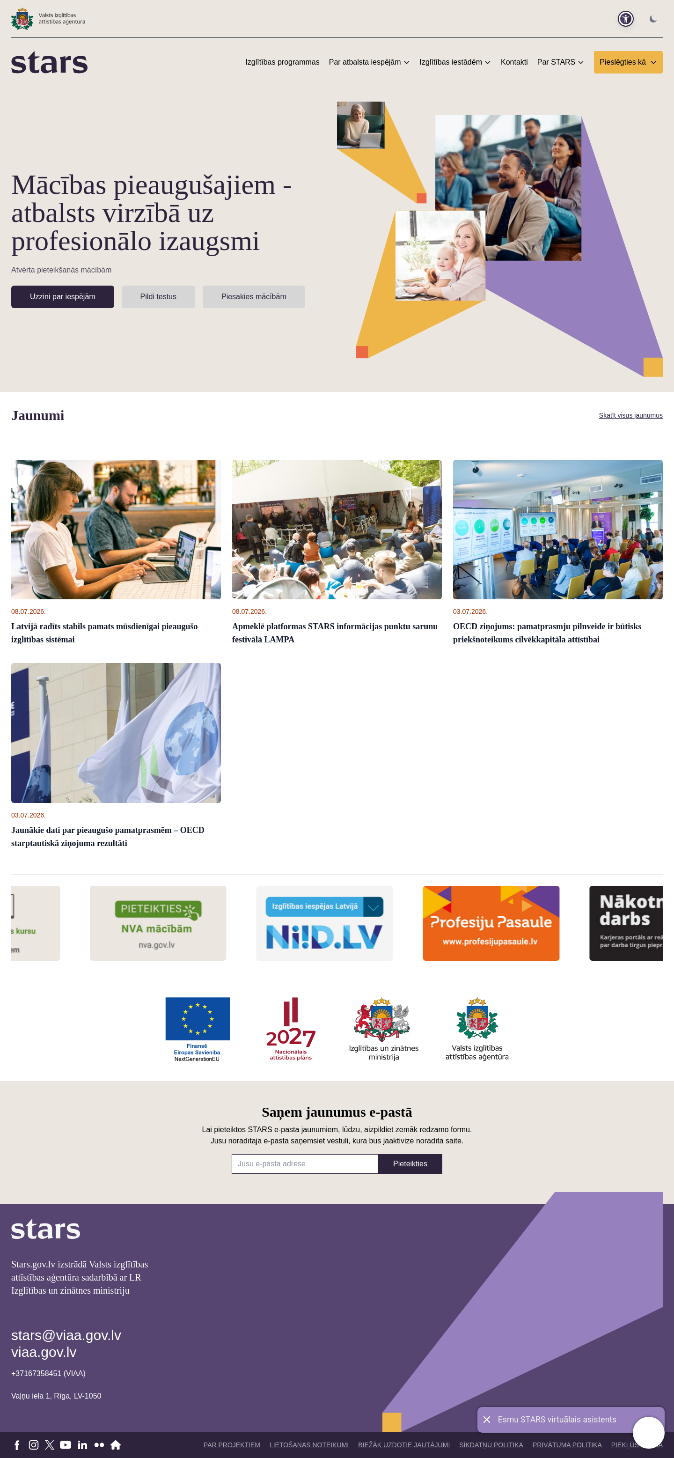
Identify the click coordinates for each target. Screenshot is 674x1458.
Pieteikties (410, 1164)
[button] (626, 19)
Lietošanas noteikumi (309, 1445)
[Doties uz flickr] (99, 1445)
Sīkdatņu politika (491, 1445)
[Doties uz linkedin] (82, 1445)
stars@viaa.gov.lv (66, 1335)
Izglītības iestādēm (451, 62)
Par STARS (556, 62)
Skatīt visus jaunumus (631, 415)
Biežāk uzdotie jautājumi (404, 1445)
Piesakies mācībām (253, 297)
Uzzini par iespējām (62, 297)
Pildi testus (158, 297)
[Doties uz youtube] (65, 1445)
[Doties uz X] (49, 1445)
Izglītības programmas (282, 62)
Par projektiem (232, 1445)
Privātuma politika (567, 1445)
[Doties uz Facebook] (16, 1445)
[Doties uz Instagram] (33, 1445)
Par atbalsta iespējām (365, 62)
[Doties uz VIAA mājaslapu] (115, 1445)
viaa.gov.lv (44, 1352)
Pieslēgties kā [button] (628, 62)
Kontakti (514, 62)
